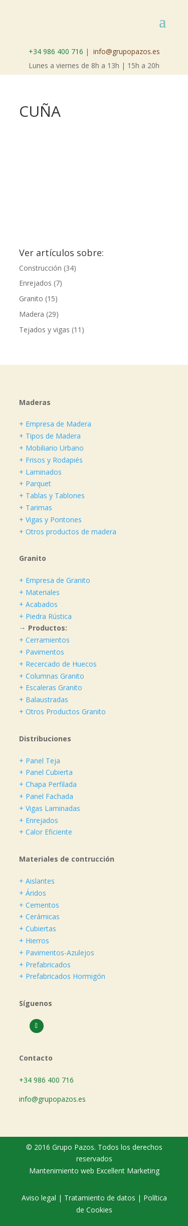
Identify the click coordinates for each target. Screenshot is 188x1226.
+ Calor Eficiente (45, 832)
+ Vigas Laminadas (49, 808)
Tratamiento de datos (99, 1197)
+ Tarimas (35, 507)
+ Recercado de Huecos (58, 664)
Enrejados (35, 283)
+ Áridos (32, 893)
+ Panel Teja (39, 760)
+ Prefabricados (45, 964)
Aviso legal (40, 1197)
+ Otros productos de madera (67, 531)
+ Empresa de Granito (54, 580)
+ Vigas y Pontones (50, 519)
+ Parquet (35, 483)
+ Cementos (39, 905)
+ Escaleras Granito (50, 687)
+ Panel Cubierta (46, 772)
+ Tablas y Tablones (52, 495)
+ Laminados (40, 472)
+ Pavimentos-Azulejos (56, 952)
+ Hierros (34, 940)
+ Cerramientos (44, 640)
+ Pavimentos (41, 652)
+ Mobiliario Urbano (51, 448)
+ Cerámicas (39, 916)
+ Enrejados (38, 820)
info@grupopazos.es (126, 51)
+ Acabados (38, 604)
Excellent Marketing (127, 1170)
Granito (31, 298)
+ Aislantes (37, 881)
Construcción (40, 268)
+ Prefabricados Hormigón (62, 976)
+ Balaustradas (43, 699)
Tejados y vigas (44, 329)
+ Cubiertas (37, 928)
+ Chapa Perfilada (48, 784)
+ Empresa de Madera (55, 424)
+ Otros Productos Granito (62, 711)
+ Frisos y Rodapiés (51, 460)
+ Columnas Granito (51, 676)
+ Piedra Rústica (45, 616)
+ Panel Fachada (46, 796)
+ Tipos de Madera (50, 436)
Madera (31, 314)
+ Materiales (39, 592)
